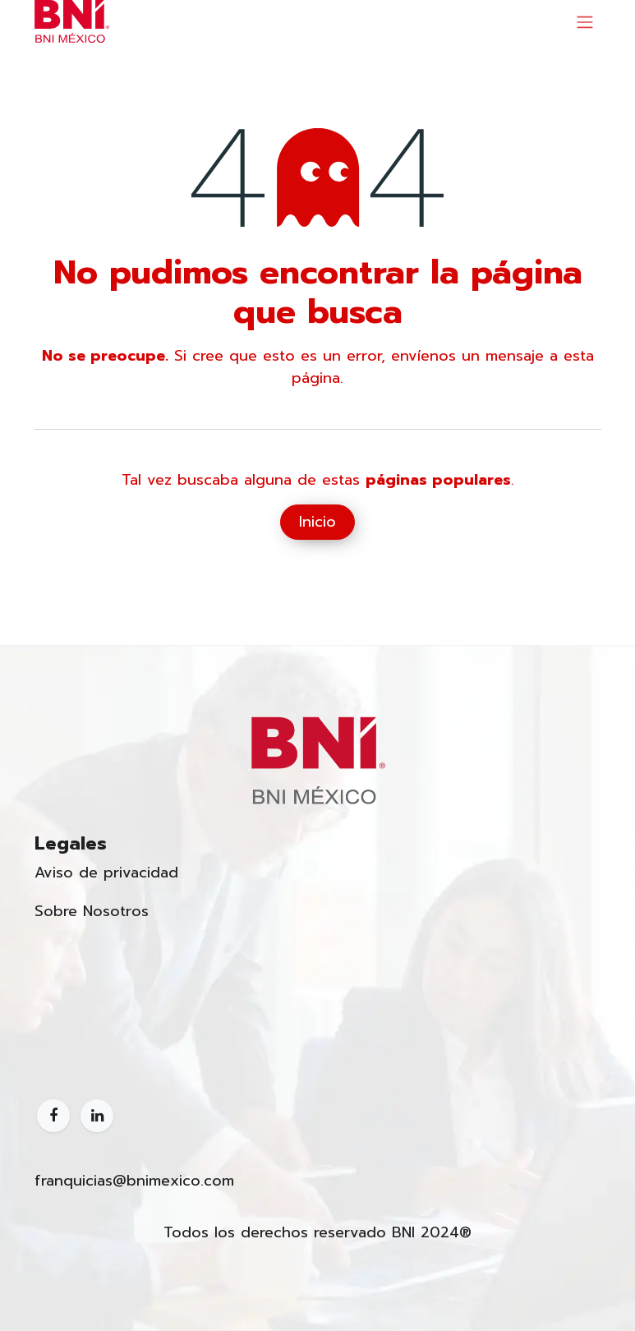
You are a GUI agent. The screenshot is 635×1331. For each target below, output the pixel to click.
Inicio (317, 521)
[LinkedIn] (97, 1115)
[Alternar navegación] (584, 21)
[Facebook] (53, 1115)
